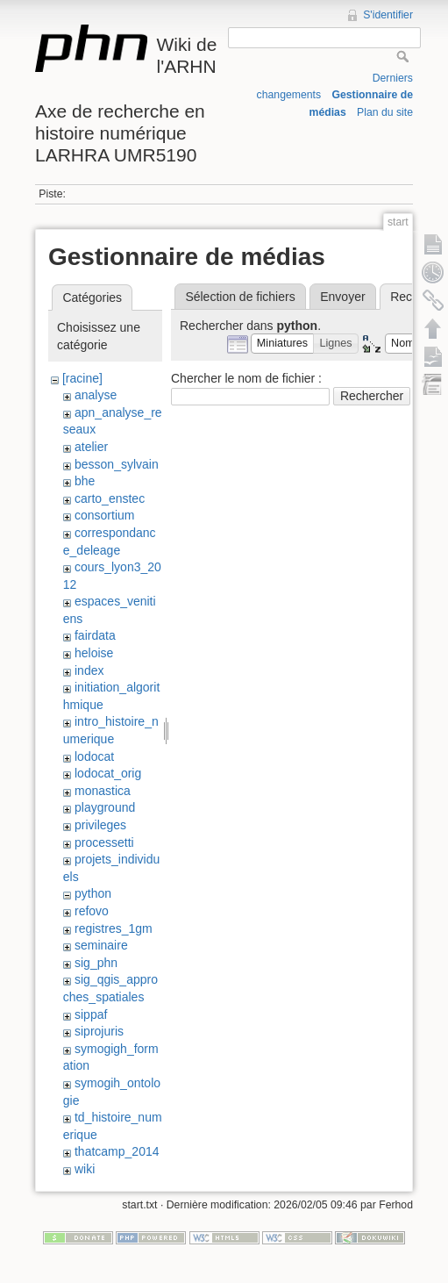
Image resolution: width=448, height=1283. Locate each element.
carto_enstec (110, 498)
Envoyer (342, 297)
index (89, 670)
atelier (91, 447)
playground (105, 807)
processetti (104, 842)
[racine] (82, 378)
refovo (92, 911)
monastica (103, 791)
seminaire (101, 945)
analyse (96, 395)
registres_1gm (114, 928)
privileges (100, 825)
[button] (283, 343)
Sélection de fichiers (240, 297)
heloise (94, 653)
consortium (104, 515)
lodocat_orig (108, 773)
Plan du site (385, 112)
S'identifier (388, 15)
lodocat (94, 756)
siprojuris (99, 1031)
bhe (85, 481)
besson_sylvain (117, 464)
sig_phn (96, 963)
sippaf (91, 1014)
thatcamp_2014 (117, 1151)
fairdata (95, 635)
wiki (85, 1169)
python (93, 893)
